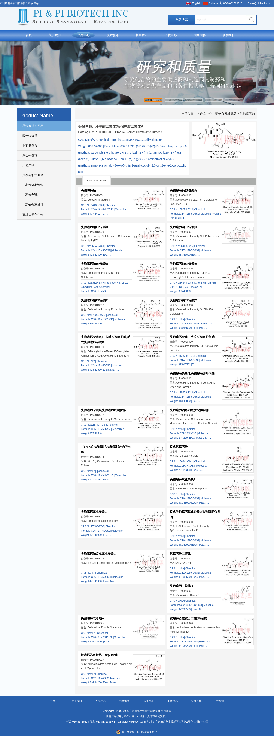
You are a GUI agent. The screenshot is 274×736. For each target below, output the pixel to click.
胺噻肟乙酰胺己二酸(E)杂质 (188, 618)
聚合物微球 (29, 155)
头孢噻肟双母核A (92, 618)
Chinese (213, 3)
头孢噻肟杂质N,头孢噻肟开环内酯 (192, 373)
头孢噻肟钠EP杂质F (94, 300)
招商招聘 (200, 35)
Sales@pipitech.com (259, 3)
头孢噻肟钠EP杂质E (183, 263)
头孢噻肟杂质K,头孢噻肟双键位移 (103, 410)
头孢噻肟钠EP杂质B (94, 227)
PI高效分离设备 (32, 185)
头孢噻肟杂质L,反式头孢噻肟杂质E (193, 337)
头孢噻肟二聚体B (181, 586)
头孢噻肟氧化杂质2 (182, 479)
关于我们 (55, 35)
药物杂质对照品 (32, 126)
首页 (29, 35)
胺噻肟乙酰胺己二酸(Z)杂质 (99, 655)
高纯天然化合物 (32, 214)
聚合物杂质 (29, 135)
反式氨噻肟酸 (179, 446)
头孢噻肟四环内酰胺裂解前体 (189, 410)
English (196, 3)
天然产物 (28, 165)
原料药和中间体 (32, 175)
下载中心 (171, 35)
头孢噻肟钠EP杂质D (94, 263)
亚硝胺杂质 (29, 145)
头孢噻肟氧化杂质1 (94, 511)
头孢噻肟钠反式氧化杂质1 (98, 553)
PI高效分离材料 (32, 204)
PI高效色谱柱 (31, 194)
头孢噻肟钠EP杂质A (183, 190)
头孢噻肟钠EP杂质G (183, 300)
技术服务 (113, 35)
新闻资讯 (141, 35)
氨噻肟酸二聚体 (180, 553)
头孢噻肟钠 (88, 190)
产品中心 (83, 35)
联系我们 (228, 35)
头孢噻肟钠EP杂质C (183, 227)
